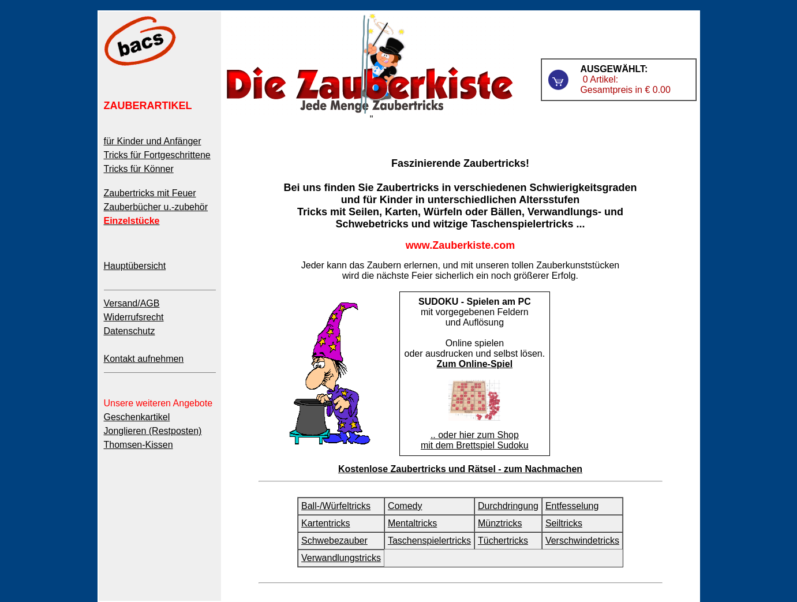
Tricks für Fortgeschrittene (157, 155)
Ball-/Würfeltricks (336, 506)
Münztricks (500, 523)
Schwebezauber (334, 540)
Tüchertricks (503, 540)
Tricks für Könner (139, 169)
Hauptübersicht (135, 266)
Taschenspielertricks (429, 540)
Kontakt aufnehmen (144, 359)
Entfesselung (572, 506)
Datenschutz (129, 331)
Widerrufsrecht (134, 317)
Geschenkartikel (137, 417)
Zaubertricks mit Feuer (150, 193)
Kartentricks (325, 523)
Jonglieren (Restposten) (153, 431)
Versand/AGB (132, 303)
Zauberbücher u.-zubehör (156, 207)
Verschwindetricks (582, 540)
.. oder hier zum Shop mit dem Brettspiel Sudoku (475, 440)
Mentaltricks (412, 523)
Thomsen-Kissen (138, 445)
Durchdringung (508, 506)
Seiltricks (563, 523)
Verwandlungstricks (341, 558)
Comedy (405, 506)
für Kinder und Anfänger (152, 141)
